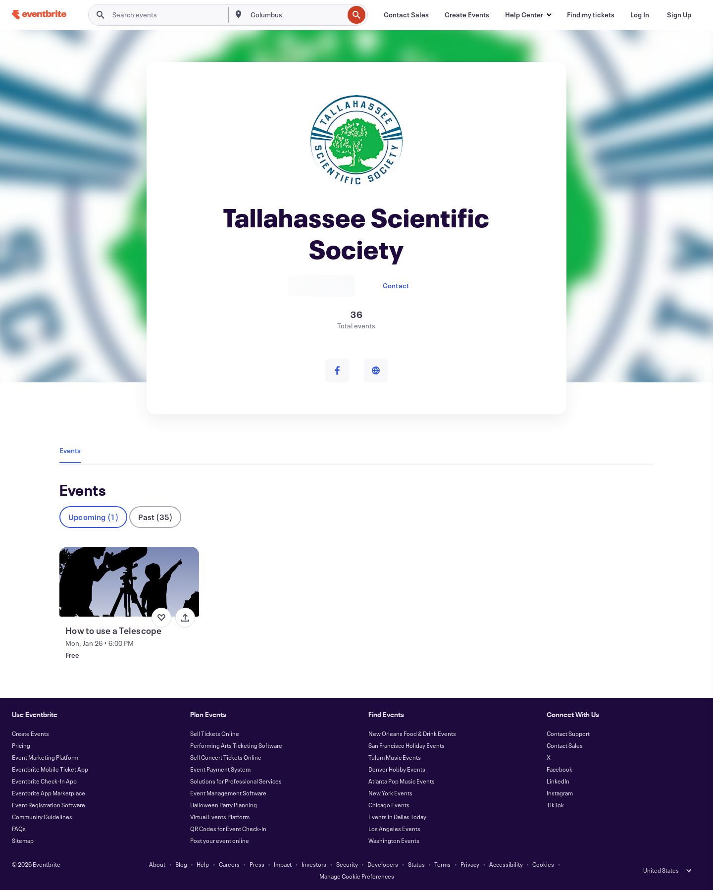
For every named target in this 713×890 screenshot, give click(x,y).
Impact (283, 864)
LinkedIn (558, 781)
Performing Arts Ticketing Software (236, 745)
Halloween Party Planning (223, 805)
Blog (181, 864)
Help (203, 864)
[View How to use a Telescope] (129, 582)
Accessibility (506, 864)
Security (347, 864)
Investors (314, 864)
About (157, 864)
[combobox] (296, 14)
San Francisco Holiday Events (406, 745)
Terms (442, 864)
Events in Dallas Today (397, 817)
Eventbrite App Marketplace (48, 793)
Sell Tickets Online (214, 733)
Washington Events (393, 840)
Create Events (30, 733)
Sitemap (23, 840)
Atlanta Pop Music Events (401, 781)
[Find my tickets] (590, 15)
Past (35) (155, 517)
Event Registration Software (48, 805)
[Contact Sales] (406, 15)
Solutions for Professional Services (236, 781)
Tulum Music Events (394, 757)
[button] (528, 15)
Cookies (543, 864)
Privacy (469, 864)
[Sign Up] (679, 15)
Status (416, 864)
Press (257, 864)
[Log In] (639, 15)
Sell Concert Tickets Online (225, 757)
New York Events (390, 793)
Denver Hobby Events (396, 769)
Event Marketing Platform (45, 757)
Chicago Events (388, 805)
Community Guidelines (42, 817)
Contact (396, 285)
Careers (229, 864)
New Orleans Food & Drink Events (412, 733)
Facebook (559, 769)
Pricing (21, 745)
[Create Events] (467, 15)
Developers (382, 864)
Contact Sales (565, 745)
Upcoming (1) (93, 517)
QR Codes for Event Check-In (228, 829)
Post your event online (219, 840)
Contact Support (568, 733)
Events (70, 450)
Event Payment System (220, 769)
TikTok (555, 805)
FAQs (19, 829)
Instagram (560, 793)
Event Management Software (228, 793)
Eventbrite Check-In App (44, 781)
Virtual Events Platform (220, 817)
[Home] (39, 14)
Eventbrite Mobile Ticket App (50, 769)
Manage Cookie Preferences (356, 876)
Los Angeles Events (394, 829)
